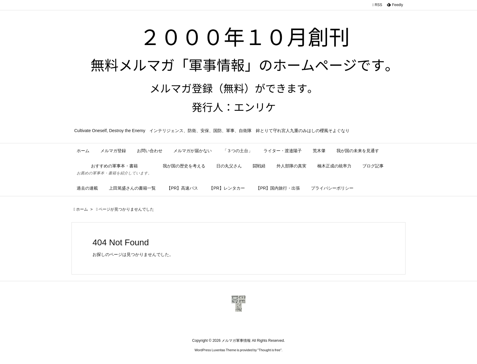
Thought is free (269, 350)
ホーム (82, 209)
